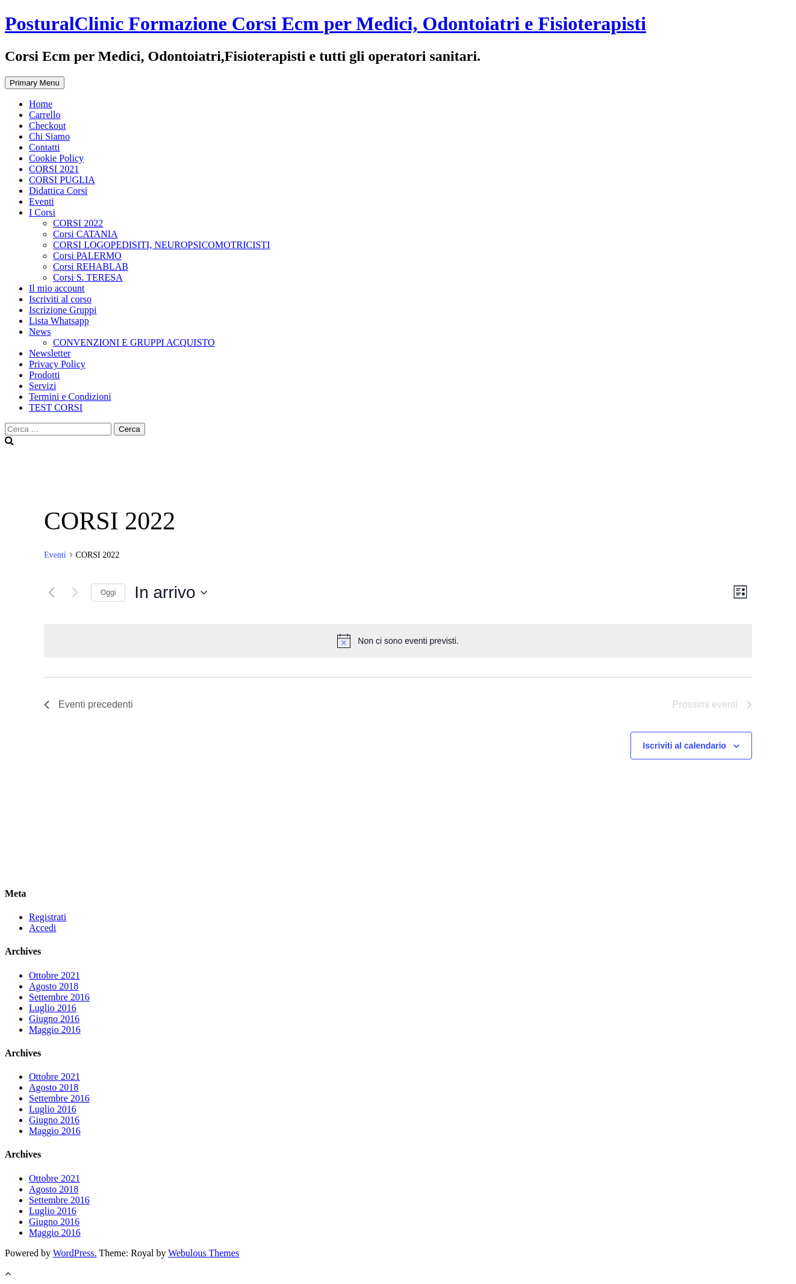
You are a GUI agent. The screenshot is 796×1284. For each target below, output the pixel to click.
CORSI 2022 (78, 223)
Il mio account (56, 288)
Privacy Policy (57, 364)
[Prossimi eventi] (74, 592)
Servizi (42, 386)
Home (40, 104)
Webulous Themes (203, 1253)
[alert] (398, 641)
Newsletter (49, 353)
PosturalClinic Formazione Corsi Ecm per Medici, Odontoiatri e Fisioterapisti (325, 23)
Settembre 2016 (59, 997)
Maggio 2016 (55, 1029)
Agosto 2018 (53, 986)
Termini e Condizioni (70, 396)
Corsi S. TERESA (88, 277)
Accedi (42, 928)
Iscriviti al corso (60, 299)
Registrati (47, 917)
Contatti (44, 147)
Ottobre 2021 (54, 975)
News (40, 331)
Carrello (44, 115)
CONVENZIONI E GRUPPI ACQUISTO (134, 342)
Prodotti (44, 375)
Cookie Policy (56, 158)
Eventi (41, 201)
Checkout (47, 125)
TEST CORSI (55, 407)
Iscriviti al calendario (685, 745)
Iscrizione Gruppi (62, 310)
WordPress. (75, 1253)
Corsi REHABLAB (90, 266)
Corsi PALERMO (87, 256)
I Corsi (42, 212)
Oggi (108, 592)
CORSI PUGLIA (62, 180)
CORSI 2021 (54, 169)
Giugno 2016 (54, 1019)
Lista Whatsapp (59, 321)
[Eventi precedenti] (51, 592)
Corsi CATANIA (85, 234)
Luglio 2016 (52, 1008)
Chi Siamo (49, 136)
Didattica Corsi (58, 190)
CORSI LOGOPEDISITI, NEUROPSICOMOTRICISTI (161, 245)
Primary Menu (35, 82)
